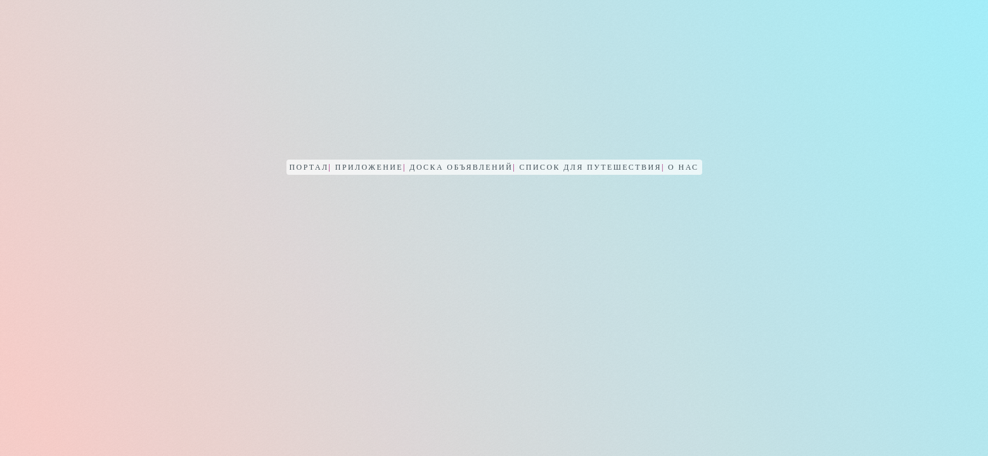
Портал (311, 167)
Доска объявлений (462, 167)
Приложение (370, 167)
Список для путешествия (591, 167)
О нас (683, 167)
